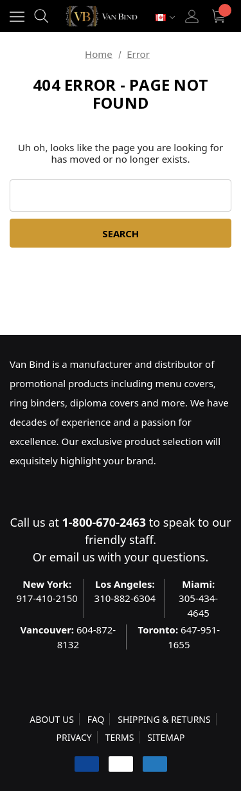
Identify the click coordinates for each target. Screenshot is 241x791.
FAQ (96, 719)
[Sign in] (191, 16)
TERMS (119, 737)
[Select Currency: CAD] (165, 17)
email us (72, 557)
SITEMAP (165, 737)
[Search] (41, 16)
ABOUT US (52, 719)
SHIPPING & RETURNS (164, 719)
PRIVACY (74, 737)
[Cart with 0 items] (220, 16)
